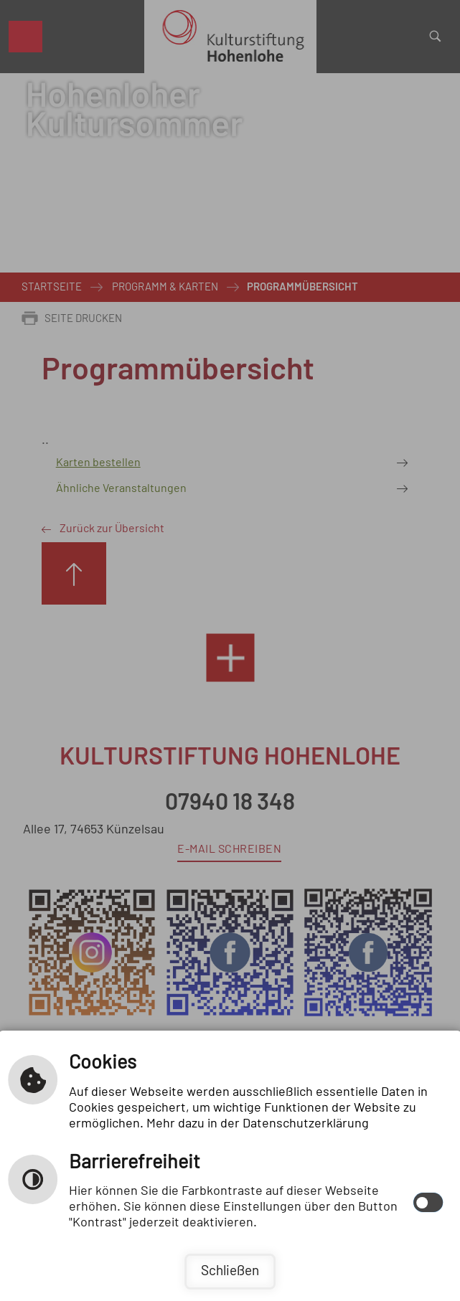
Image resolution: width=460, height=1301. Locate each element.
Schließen (230, 1271)
